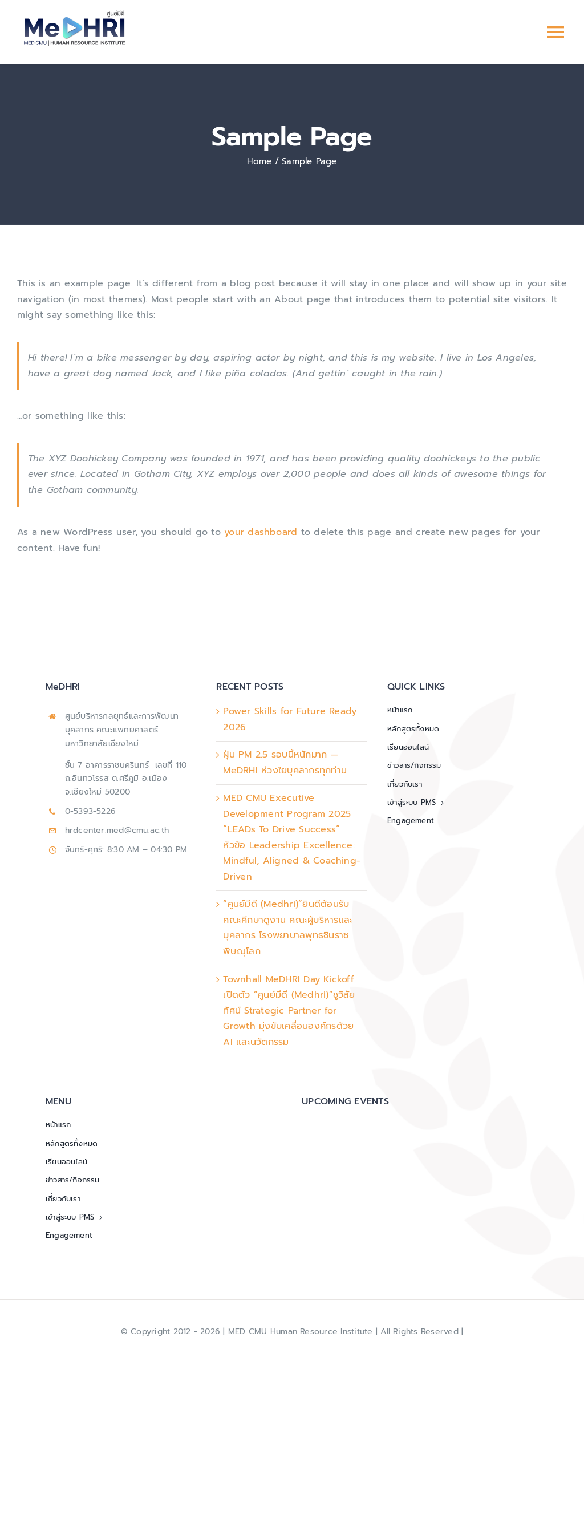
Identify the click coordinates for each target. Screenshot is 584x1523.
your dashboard (260, 532)
